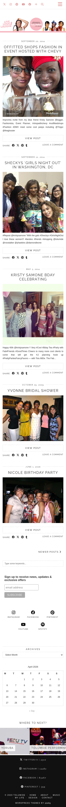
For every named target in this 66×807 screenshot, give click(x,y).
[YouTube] (23, 4)
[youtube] (23, 626)
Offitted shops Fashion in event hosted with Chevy (33, 49)
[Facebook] (30, 4)
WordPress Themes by (33, 803)
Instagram (33, 769)
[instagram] (13, 614)
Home (33, 795)
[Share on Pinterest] (22, 145)
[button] (61, 4)
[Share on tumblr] (26, 145)
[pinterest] (52, 614)
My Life (19, 798)
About (44, 795)
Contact (47, 798)
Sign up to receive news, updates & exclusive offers (28, 578)
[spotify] (42, 626)
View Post (33, 138)
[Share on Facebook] (13, 145)
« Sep (31, 711)
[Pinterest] (16, 4)
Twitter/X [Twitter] (33, 760)
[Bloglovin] (36, 4)
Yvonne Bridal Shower (33, 391)
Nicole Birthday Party (33, 472)
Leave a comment (52, 145)
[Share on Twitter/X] (18, 145)
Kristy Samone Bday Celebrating (33, 277)
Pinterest (33, 787)
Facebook (33, 778)
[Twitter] (4, 4)
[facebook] (33, 614)
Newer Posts (49, 552)
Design (33, 798)
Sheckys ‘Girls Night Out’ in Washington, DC (33, 165)
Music (56, 795)
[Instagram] (11, 4)
